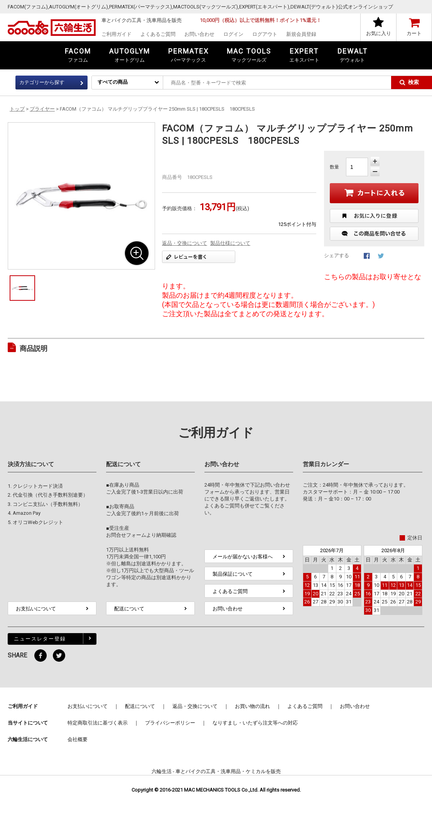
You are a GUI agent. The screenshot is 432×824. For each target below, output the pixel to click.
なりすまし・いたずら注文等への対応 (255, 723)
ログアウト (264, 34)
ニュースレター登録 (40, 639)
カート (414, 33)
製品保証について (233, 574)
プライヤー (42, 109)
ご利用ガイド (116, 34)
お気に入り (378, 33)
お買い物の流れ (252, 706)
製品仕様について (230, 243)
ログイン (233, 34)
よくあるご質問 (158, 34)
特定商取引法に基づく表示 (98, 723)
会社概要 (78, 739)
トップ (17, 109)
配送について (129, 609)
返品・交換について (184, 243)
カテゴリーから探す (41, 82)
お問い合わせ (199, 34)
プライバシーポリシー (170, 723)
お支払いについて (36, 609)
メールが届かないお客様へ (243, 556)
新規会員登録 (301, 34)
